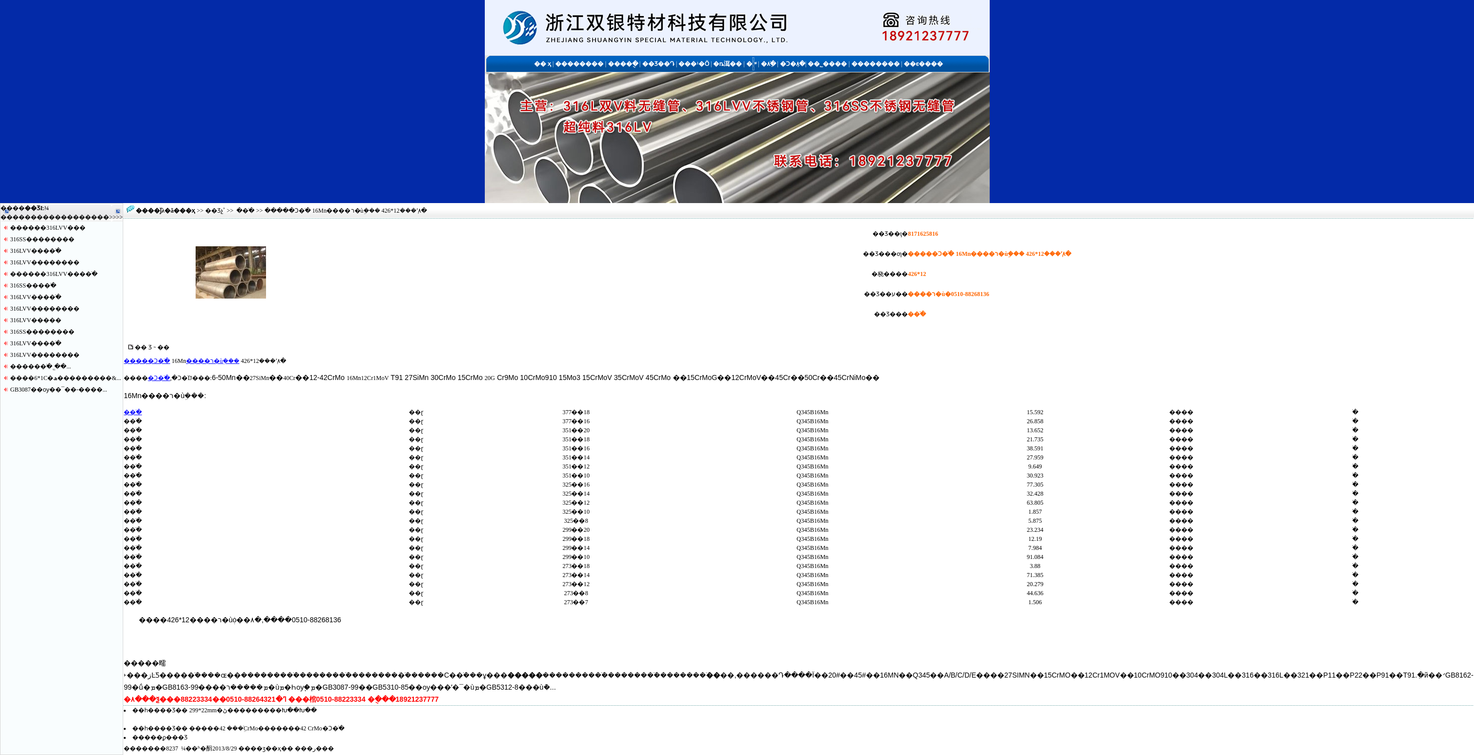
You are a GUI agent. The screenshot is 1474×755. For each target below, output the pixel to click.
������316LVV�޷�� (47, 227)
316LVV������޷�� (44, 262)
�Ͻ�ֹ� (159, 378)
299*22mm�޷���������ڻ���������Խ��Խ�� (253, 710)
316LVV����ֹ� (35, 250)
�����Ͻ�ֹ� (147, 360)
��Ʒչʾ (215, 210)
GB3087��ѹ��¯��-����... (58, 389)
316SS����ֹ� (33, 285)
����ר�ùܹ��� (212, 360)
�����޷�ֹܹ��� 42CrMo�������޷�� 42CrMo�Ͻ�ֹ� (266, 728)
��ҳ (187, 210)
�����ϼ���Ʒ (160, 737)
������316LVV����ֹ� (54, 273)
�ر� (314, 748)
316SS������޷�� (42, 239)
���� (97, 217)
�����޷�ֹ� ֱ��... (40, 366)
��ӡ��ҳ (265, 748)
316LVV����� (35, 320)
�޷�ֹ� (245, 210)
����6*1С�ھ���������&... (65, 378)
